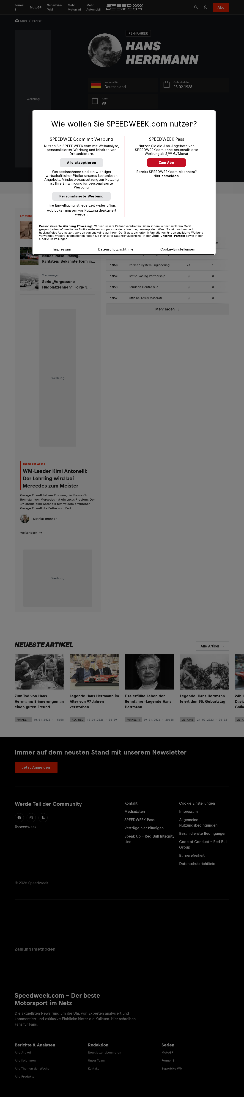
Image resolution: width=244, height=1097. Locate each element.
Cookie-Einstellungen (177, 249)
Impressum (62, 249)
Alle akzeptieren (81, 162)
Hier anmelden (166, 176)
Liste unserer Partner (168, 235)
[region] (124, 182)
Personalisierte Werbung (81, 196)
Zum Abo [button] (166, 162)
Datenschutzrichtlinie (115, 249)
